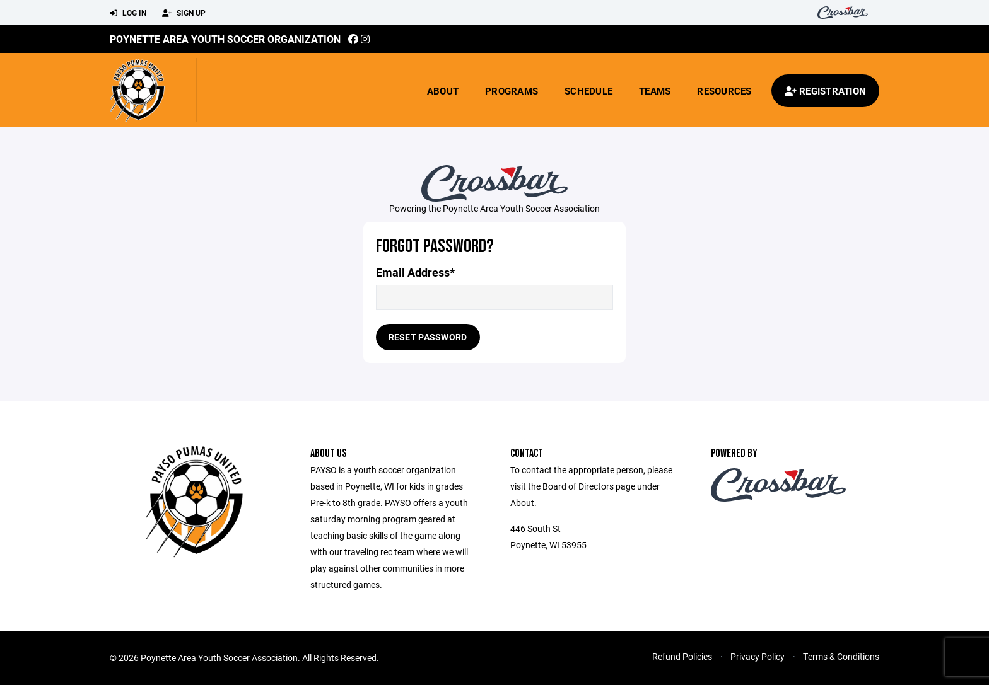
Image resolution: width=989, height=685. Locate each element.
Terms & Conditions (841, 656)
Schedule (588, 90)
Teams (654, 90)
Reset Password (428, 337)
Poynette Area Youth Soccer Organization (225, 38)
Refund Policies (682, 656)
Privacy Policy (757, 656)
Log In (128, 13)
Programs (511, 90)
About (443, 90)
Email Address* (415, 272)
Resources (724, 90)
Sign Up (184, 13)
